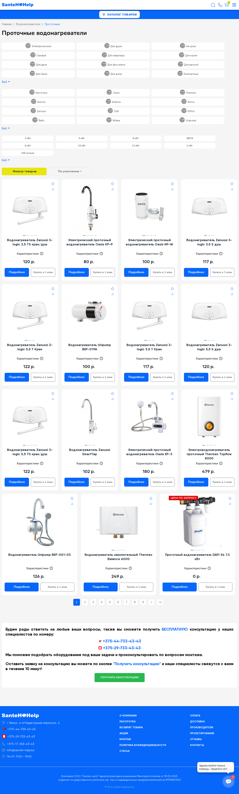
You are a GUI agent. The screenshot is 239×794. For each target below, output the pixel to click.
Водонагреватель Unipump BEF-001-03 (39, 554)
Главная (7, 24)
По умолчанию (68, 171)
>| (160, 602)
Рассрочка (128, 721)
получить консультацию (119, 677)
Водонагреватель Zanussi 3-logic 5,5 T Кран (30, 347)
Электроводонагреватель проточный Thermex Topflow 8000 (209, 454)
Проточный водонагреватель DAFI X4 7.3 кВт (197, 556)
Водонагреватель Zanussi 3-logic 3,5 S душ (209, 242)
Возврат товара (131, 727)
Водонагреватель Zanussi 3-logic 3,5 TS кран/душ (30, 242)
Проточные (52, 24)
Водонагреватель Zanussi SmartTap (89, 452)
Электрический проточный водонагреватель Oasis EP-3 (149, 452)
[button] (24, 235)
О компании (128, 715)
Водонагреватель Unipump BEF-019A (89, 347)
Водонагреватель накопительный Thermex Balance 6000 (118, 556)
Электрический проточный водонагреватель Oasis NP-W (149, 242)
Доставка (197, 721)
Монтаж (125, 739)
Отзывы (196, 739)
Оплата (195, 715)
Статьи (124, 751)
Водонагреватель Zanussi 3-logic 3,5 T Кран (149, 347)
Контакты (197, 745)
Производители (201, 727)
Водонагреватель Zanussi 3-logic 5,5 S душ (209, 347)
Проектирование (202, 733)
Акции (124, 733)
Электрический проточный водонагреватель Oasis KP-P (89, 242)
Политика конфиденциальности (143, 745)
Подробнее (17, 272)
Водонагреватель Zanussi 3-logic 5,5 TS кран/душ (30, 452)
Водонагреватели (28, 24)
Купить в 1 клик (43, 272)
